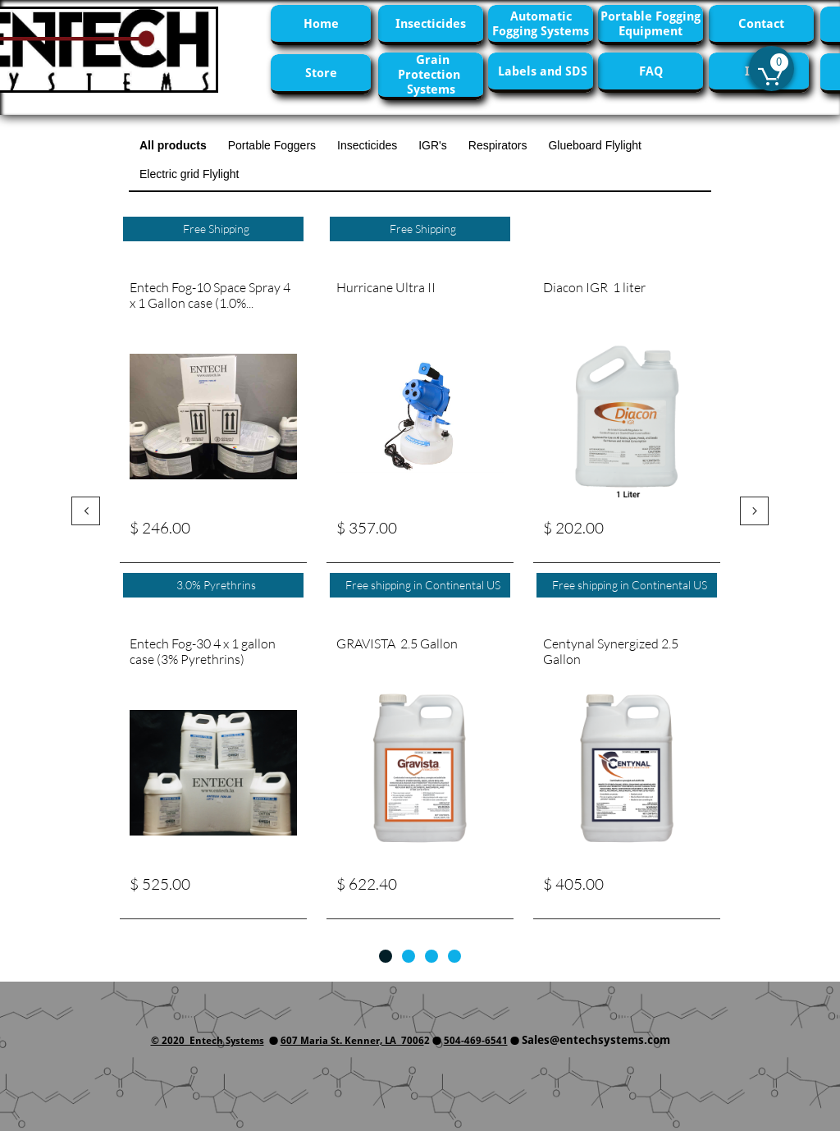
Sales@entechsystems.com (596, 1039)
